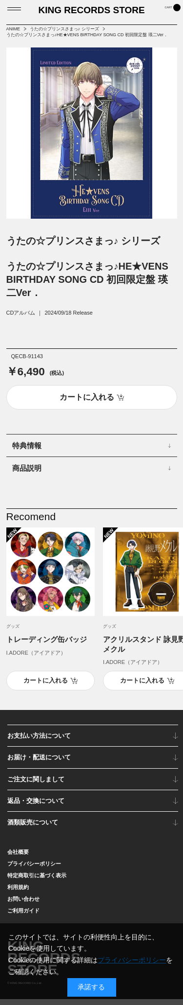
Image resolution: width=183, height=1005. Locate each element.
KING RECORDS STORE (91, 13)
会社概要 (18, 858)
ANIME (13, 28)
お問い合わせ (23, 905)
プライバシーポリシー (34, 869)
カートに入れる (45, 686)
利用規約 (18, 893)
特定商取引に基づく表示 (36, 881)
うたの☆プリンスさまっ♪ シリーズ (64, 28)
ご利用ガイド (23, 916)
